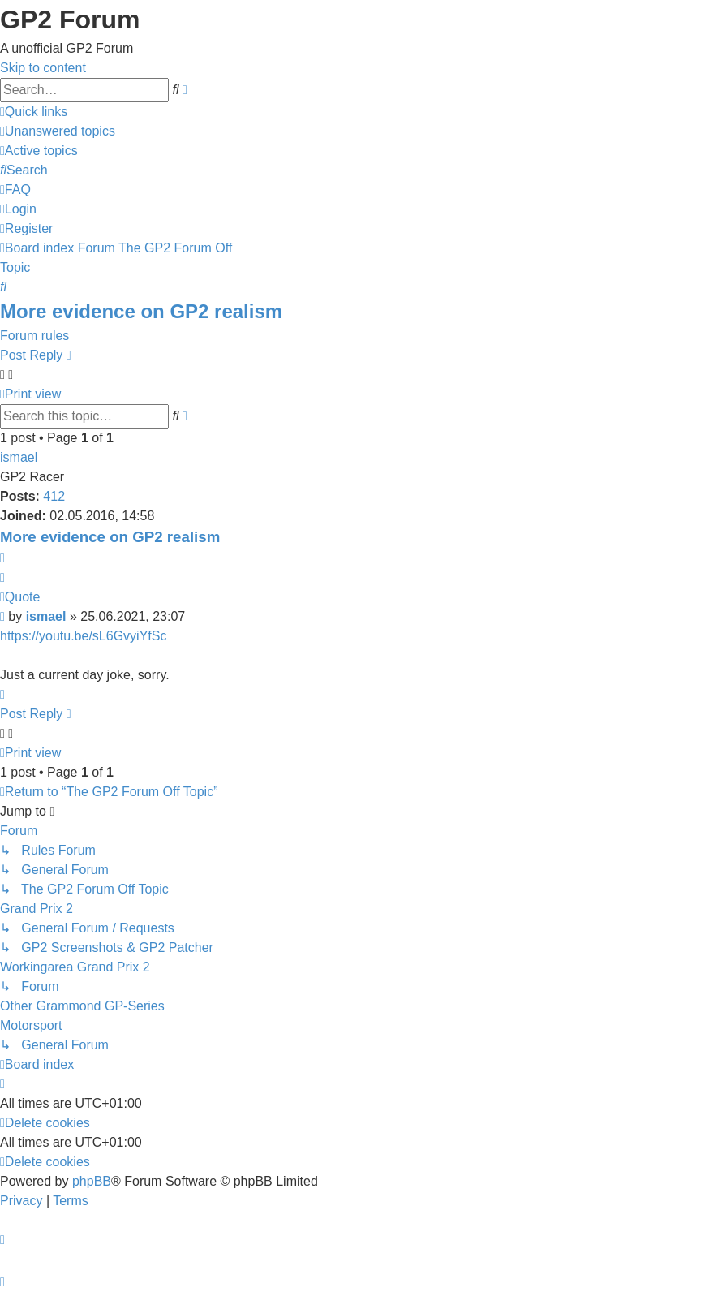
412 (54, 496)
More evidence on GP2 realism (141, 311)
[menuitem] (57, 131)
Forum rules (34, 335)
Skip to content (43, 68)
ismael (18, 457)
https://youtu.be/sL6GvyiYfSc (83, 636)
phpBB (91, 1181)
